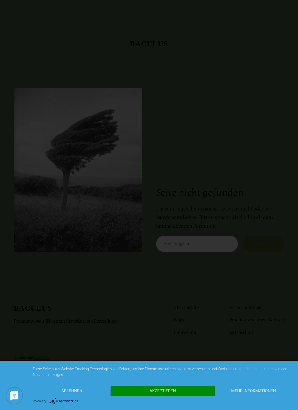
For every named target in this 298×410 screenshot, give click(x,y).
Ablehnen (71, 390)
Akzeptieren (162, 390)
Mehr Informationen (253, 390)
